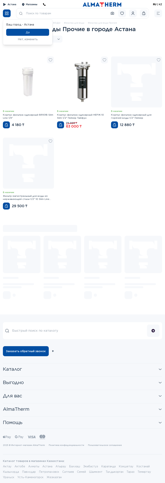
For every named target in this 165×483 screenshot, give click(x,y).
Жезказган (54, 477)
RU (154, 4)
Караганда (108, 466)
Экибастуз (90, 466)
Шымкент (96, 471)
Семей (81, 471)
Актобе (20, 466)
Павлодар (29, 471)
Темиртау (144, 471)
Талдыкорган (114, 471)
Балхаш (74, 466)
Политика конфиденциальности (66, 445)
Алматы (33, 466)
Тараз (130, 471)
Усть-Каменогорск (30, 477)
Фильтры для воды (74, 23)
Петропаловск (49, 471)
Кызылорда (11, 471)
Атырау (61, 466)
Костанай (143, 466)
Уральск (8, 477)
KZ (160, 4)
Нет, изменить (28, 39)
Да (28, 32)
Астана (9, 4)
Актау (7, 466)
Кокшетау (126, 466)
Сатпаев (68, 471)
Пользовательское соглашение (105, 445)
